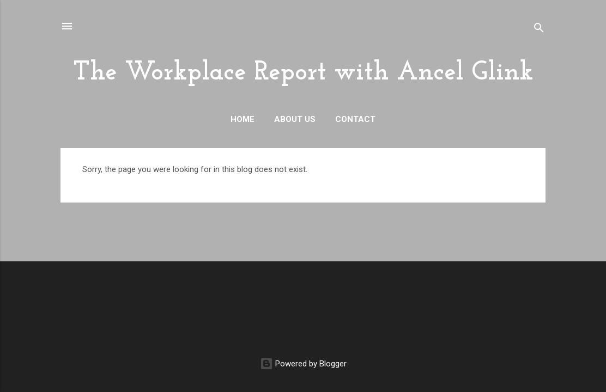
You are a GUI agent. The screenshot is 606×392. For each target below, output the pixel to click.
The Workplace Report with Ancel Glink (303, 73)
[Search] (539, 29)
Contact (355, 119)
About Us (295, 119)
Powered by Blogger (303, 364)
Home (242, 119)
